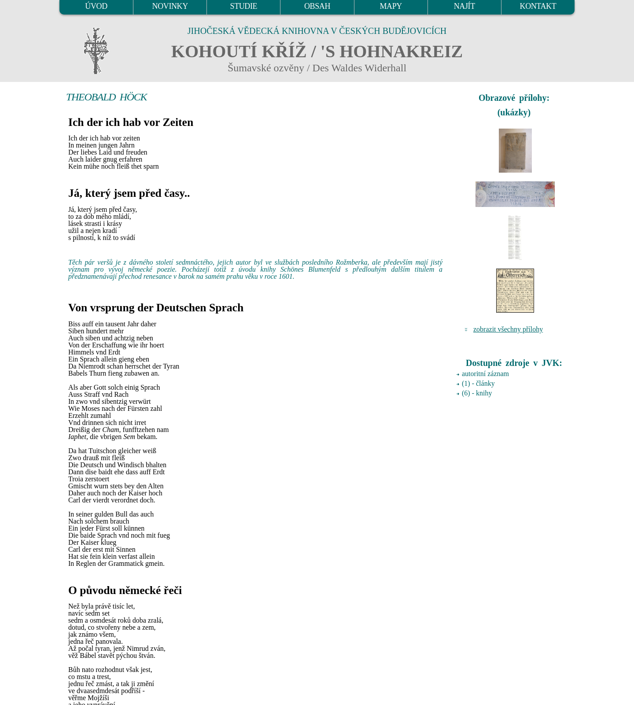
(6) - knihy (477, 393)
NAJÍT (464, 6)
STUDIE (244, 6)
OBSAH (317, 6)
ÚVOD (96, 6)
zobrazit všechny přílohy (508, 329)
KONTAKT (538, 6)
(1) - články (478, 383)
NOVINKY (170, 6)
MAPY (391, 6)
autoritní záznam (485, 373)
